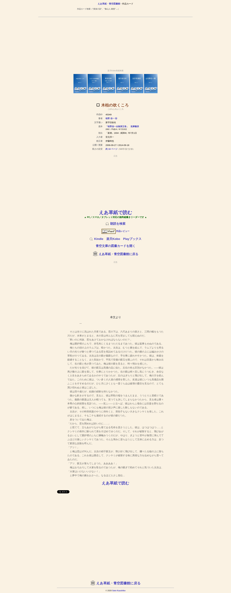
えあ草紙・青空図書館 (109, 3)
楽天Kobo (113, 239)
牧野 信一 (110, 118)
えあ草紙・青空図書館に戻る (118, 254)
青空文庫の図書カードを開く (115, 246)
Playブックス (132, 239)
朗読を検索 (117, 223)
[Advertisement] (115, 41)
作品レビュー (116, 231)
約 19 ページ (111, 149)
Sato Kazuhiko (119, 590)
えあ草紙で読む (115, 212)
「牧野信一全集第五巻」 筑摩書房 (122, 126)
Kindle (98, 239)
